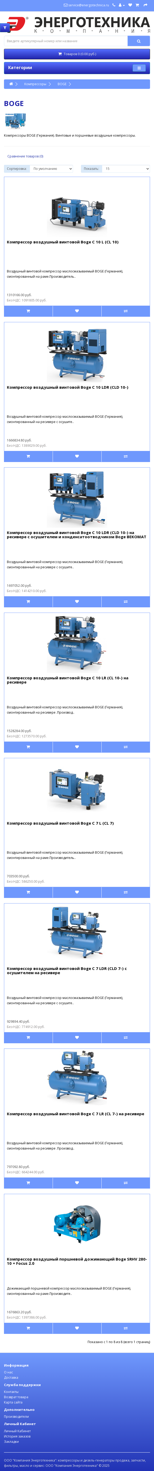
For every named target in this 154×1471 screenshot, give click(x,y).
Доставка (11, 1377)
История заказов (17, 1436)
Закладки (11, 1441)
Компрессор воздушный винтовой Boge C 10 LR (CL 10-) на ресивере (67, 680)
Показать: (91, 168)
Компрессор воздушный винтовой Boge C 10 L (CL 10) (63, 241)
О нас (8, 1372)
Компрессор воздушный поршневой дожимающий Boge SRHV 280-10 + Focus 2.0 (77, 1261)
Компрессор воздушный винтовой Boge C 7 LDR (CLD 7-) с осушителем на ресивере (67, 970)
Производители (16, 1416)
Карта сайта (13, 1402)
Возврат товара (16, 1397)
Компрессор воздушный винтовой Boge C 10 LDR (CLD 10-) (67, 387)
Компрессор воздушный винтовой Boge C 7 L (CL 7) (60, 823)
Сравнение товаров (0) (25, 156)
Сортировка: (17, 168)
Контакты (11, 1392)
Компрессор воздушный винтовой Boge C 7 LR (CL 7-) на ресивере (75, 1113)
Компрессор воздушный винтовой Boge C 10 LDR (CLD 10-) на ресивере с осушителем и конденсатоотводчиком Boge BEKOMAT (76, 535)
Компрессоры (35, 84)
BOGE (62, 84)
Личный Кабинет (17, 1431)
